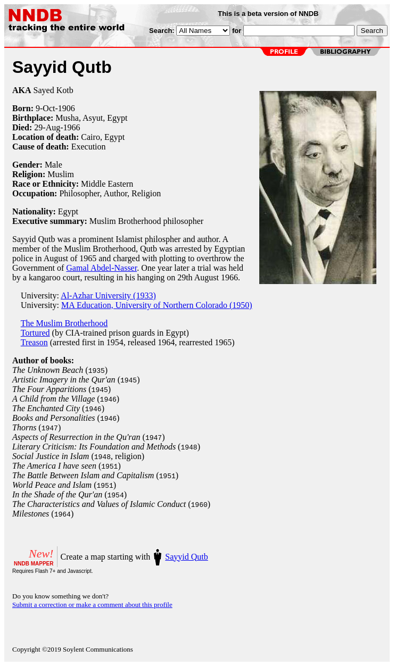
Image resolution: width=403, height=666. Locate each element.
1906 (66, 108)
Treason (34, 342)
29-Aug (47, 127)
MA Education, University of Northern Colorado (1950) (156, 305)
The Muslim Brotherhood (64, 323)
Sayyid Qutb (186, 556)
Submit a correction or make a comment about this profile (92, 605)
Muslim (60, 174)
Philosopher (79, 193)
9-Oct (45, 108)
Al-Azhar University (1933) (108, 295)
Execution (88, 146)
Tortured (35, 332)
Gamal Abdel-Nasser (101, 267)
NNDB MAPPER (33, 564)
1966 (71, 127)
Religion (146, 193)
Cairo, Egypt (103, 136)
